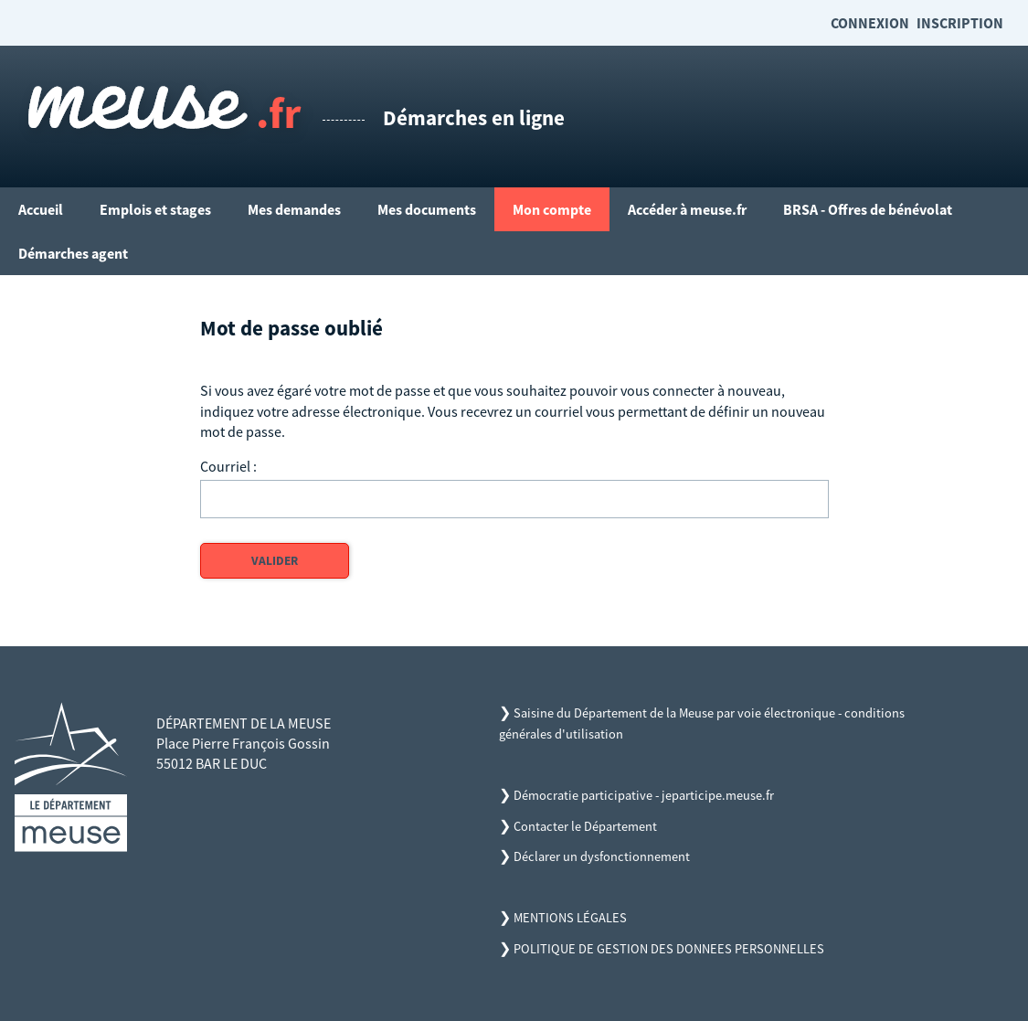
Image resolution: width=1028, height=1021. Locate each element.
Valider (274, 561)
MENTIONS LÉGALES (570, 917)
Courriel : (228, 466)
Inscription (960, 23)
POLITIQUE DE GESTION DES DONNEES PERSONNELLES (669, 949)
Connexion (870, 23)
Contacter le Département (585, 826)
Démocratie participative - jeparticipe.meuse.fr (644, 795)
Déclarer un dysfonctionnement (602, 856)
